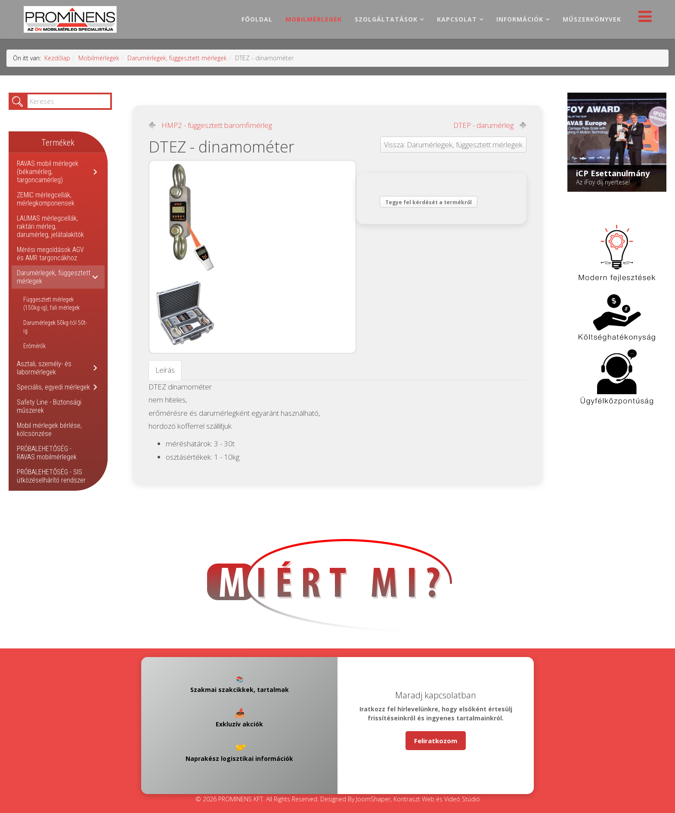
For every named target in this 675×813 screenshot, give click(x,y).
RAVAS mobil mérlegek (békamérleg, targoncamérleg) (47, 171)
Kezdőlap (57, 58)
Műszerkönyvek (592, 19)
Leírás (165, 370)
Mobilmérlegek (313, 19)
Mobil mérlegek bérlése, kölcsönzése (49, 429)
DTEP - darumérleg (483, 125)
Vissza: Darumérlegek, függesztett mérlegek (453, 145)
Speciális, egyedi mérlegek (53, 387)
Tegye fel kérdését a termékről (428, 202)
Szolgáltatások (386, 19)
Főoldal (257, 19)
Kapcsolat (457, 19)
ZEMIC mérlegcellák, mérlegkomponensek (45, 199)
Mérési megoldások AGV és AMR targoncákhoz (50, 254)
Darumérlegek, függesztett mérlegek (177, 58)
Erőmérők (34, 346)
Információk (519, 19)
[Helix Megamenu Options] (643, 18)
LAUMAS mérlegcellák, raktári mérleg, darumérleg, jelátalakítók (50, 226)
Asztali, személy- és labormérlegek (44, 368)
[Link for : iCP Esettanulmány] (616, 142)
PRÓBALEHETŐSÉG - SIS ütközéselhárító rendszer (51, 476)
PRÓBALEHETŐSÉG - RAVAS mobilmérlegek (47, 453)
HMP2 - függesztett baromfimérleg (216, 125)
